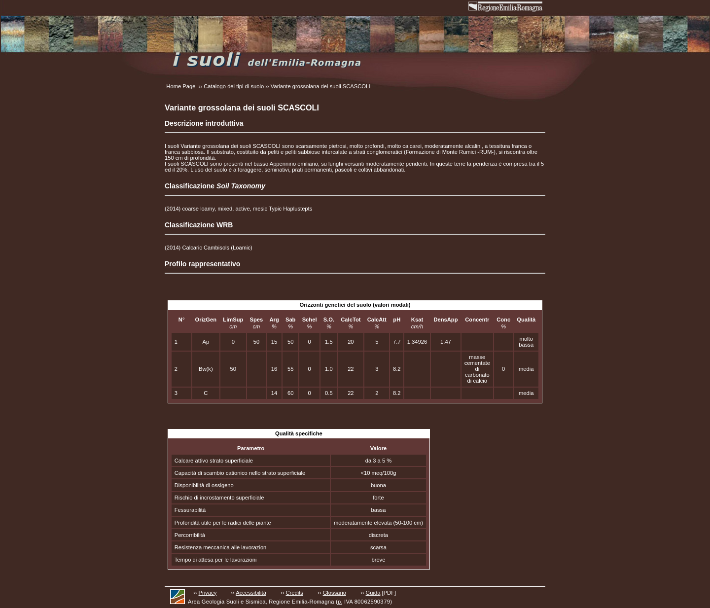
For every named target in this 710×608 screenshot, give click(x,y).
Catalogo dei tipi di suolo (234, 86)
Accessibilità (251, 593)
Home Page (180, 86)
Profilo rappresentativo (202, 264)
